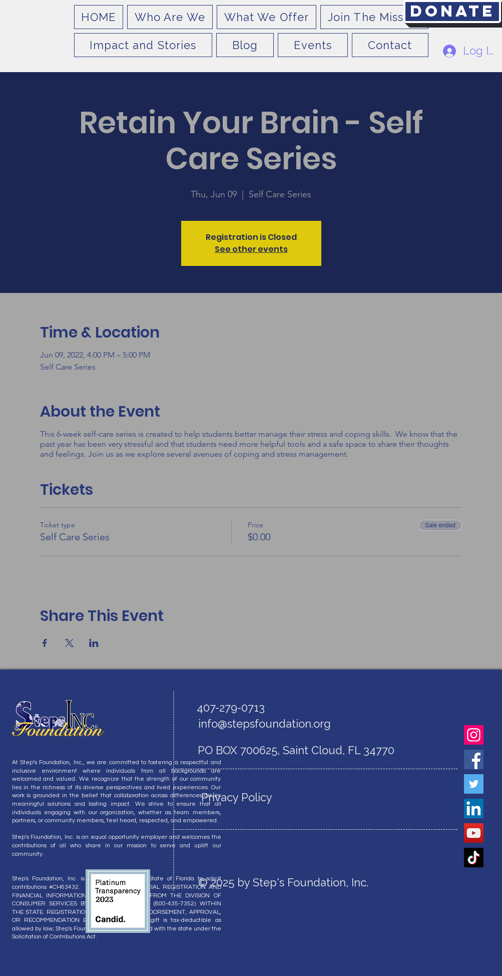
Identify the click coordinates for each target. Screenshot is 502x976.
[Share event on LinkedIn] (94, 643)
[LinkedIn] (473, 808)
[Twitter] (473, 784)
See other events (251, 249)
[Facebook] (473, 759)
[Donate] (452, 11)
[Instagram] (473, 735)
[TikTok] (473, 857)
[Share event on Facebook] (45, 643)
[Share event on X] (69, 643)
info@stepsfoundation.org (264, 723)
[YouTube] (473, 833)
